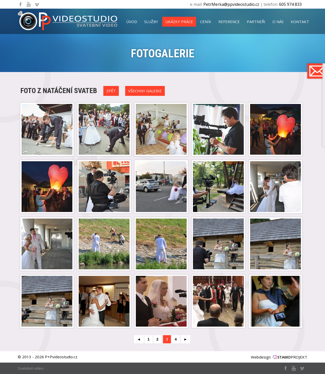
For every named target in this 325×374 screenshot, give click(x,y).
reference (229, 21)
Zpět (111, 90)
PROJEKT (292, 357)
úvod (131, 21)
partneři (256, 21)
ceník (205, 21)
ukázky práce (179, 21)
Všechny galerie (145, 90)
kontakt (300, 21)
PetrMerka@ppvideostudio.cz (231, 4)
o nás (278, 21)
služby (151, 21)
